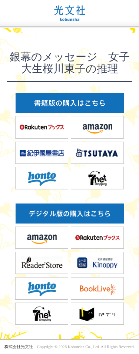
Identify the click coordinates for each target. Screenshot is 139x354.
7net (97, 178)
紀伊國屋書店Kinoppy (97, 263)
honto (42, 178)
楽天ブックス (42, 127)
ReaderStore (42, 263)
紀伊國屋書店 (42, 152)
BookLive (97, 288)
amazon (97, 127)
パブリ (97, 313)
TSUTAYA (97, 152)
